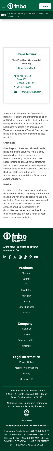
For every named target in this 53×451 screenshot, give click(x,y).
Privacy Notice (26, 362)
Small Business (26, 307)
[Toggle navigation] (3, 6)
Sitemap (26, 346)
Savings (26, 278)
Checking (26, 273)
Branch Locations (26, 340)
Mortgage (26, 295)
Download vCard (26, 68)
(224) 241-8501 (25, 87)
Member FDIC (26, 379)
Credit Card (26, 290)
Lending (26, 301)
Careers (26, 334)
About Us (26, 329)
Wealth (26, 312)
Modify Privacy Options (26, 367)
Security (26, 373)
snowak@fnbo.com (31, 92)
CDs (26, 284)
